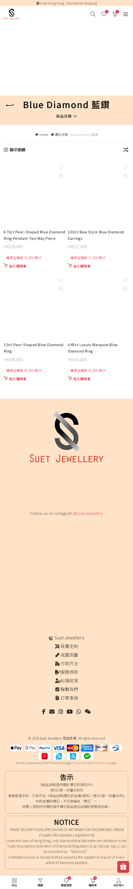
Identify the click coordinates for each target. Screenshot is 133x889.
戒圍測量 (69, 654)
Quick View (61, 176)
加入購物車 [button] (18, 266)
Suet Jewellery (69, 637)
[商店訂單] (125, 150)
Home (43, 134)
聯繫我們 (69, 689)
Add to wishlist (61, 167)
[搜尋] (93, 14)
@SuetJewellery (88, 513)
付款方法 (69, 663)
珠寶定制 (69, 646)
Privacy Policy (79, 763)
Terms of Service (101, 763)
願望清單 (106, 12)
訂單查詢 (69, 697)
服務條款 (69, 672)
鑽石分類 (61, 134)
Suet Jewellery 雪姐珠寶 (57, 738)
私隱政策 (69, 680)
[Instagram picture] (39, 530)
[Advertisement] (68, 59)
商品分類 (64, 116)
